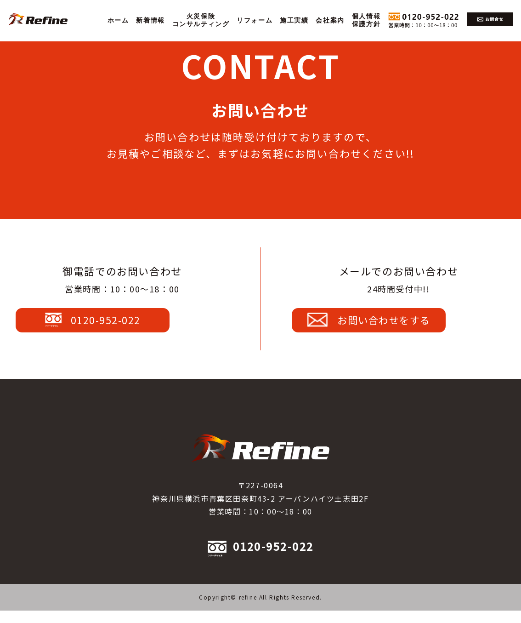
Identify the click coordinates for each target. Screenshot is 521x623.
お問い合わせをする (398, 326)
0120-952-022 (122, 326)
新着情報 (150, 20)
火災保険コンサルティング (201, 20)
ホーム (118, 20)
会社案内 (330, 20)
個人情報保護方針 (366, 20)
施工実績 (294, 20)
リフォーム (254, 20)
